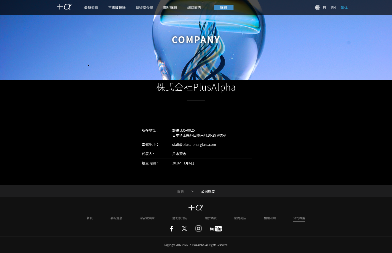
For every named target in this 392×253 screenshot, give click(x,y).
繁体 (344, 7)
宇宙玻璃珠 (117, 7)
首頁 (180, 191)
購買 (223, 7)
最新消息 (91, 7)
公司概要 (299, 218)
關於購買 (170, 7)
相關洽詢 (270, 218)
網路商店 (194, 7)
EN (333, 7)
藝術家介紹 (144, 7)
